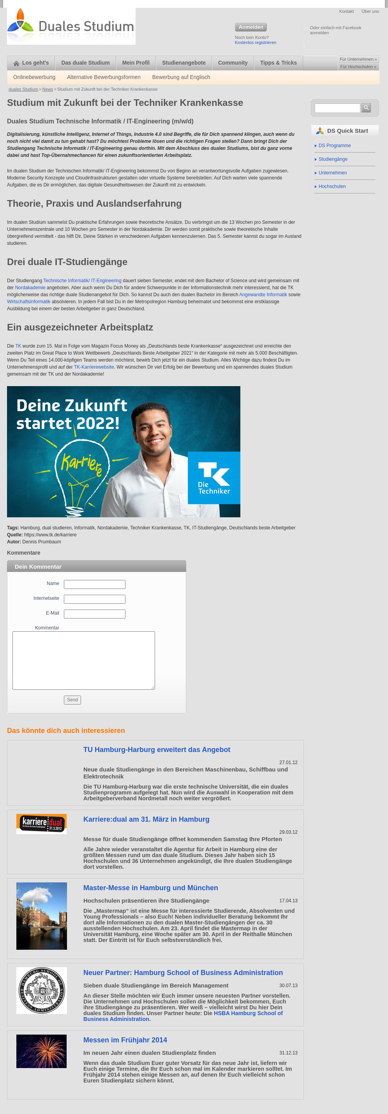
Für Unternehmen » (358, 59)
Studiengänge (333, 159)
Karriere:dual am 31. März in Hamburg (146, 819)
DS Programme (335, 145)
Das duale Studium (85, 63)
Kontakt (346, 11)
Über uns (370, 11)
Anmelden (251, 27)
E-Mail (52, 613)
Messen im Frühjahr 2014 (125, 1040)
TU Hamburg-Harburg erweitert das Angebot (156, 750)
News (47, 89)
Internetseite (46, 598)
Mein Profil (136, 63)
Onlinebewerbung (34, 77)
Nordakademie (30, 287)
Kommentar (47, 628)
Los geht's (31, 63)
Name (53, 583)
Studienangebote (184, 63)
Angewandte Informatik (263, 294)
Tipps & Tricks (278, 63)
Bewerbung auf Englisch (181, 77)
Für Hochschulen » (358, 66)
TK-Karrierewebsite (94, 367)
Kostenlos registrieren (255, 42)
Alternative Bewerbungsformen (104, 77)
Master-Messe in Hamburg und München (150, 888)
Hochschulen (332, 186)
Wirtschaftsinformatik (28, 301)
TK (18, 346)
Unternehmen (333, 173)
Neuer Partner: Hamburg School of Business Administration (183, 973)
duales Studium (23, 89)
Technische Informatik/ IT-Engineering (82, 280)
